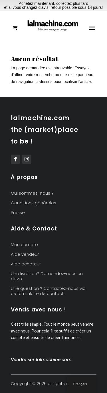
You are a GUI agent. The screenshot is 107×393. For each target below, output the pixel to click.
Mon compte (24, 245)
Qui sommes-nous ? (32, 193)
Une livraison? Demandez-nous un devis (47, 276)
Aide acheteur (26, 264)
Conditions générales (33, 203)
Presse (18, 212)
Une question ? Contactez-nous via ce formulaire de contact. (48, 291)
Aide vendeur (25, 254)
